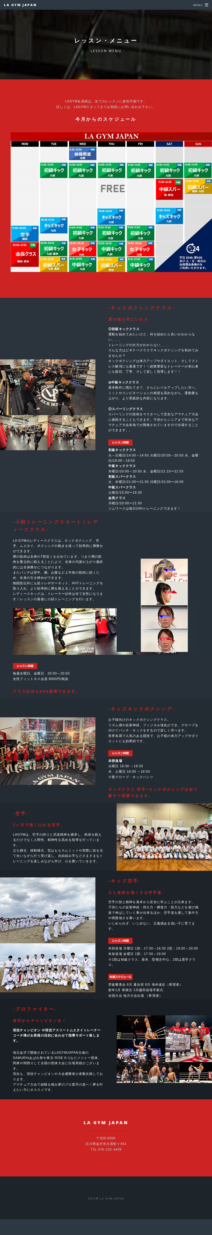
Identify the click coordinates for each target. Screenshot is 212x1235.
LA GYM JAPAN (20, 5)
